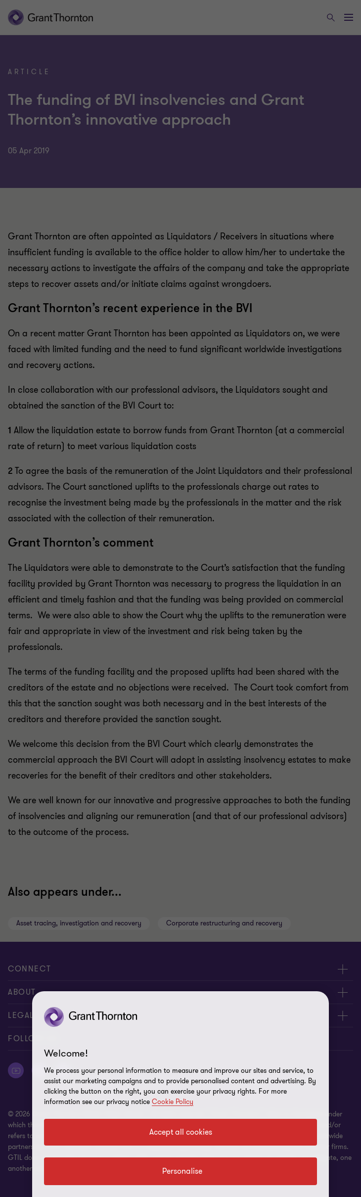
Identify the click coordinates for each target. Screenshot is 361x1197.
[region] (180, 1094)
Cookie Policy (172, 1101)
